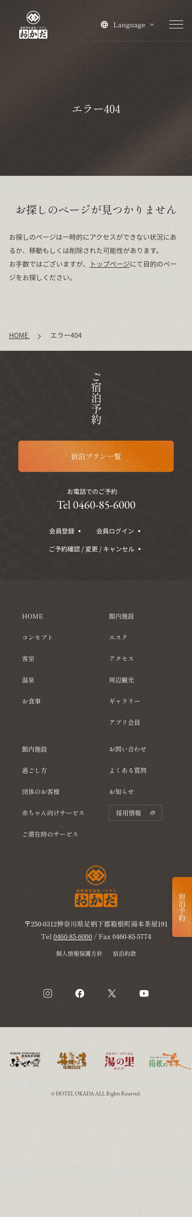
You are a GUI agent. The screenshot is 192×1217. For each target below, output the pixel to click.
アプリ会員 (124, 722)
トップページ (109, 263)
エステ (118, 637)
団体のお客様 (41, 791)
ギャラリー (124, 700)
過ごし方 (34, 770)
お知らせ (121, 791)
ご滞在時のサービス (50, 833)
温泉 (28, 679)
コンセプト (37, 637)
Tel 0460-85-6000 (95, 504)
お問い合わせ (128, 748)
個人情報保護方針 (79, 953)
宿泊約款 (124, 953)
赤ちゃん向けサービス (53, 812)
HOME (32, 615)
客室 (28, 658)
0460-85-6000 (72, 936)
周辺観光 (121, 679)
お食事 (31, 700)
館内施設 (34, 748)
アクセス (121, 658)
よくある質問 (128, 770)
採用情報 (135, 812)
